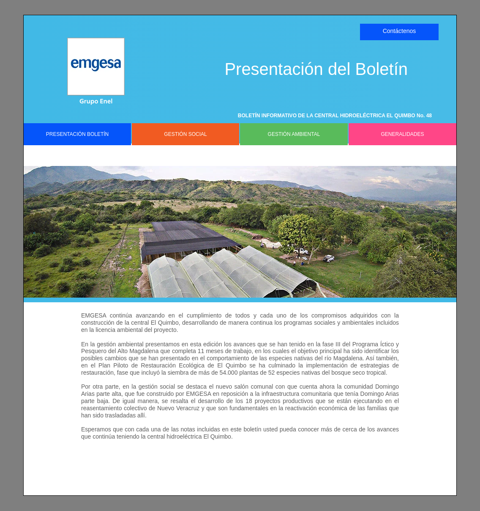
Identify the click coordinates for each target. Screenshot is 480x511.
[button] (32, 233)
